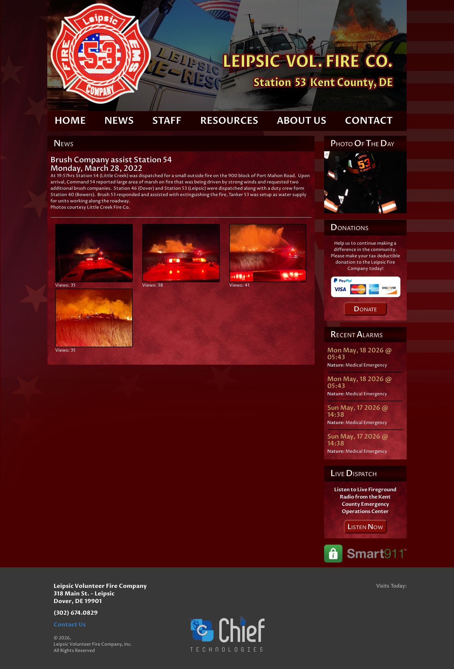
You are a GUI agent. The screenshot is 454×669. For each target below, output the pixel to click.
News (119, 120)
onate (365, 309)
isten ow (365, 527)
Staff (167, 120)
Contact (369, 120)
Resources (229, 120)
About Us (301, 120)
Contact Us (70, 625)
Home (70, 120)
